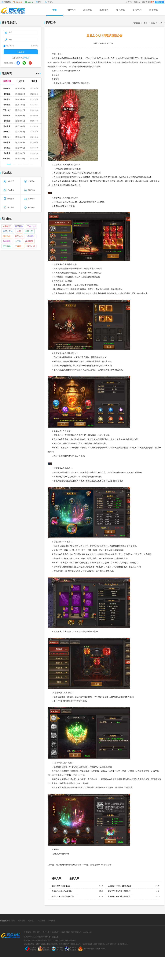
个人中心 (9, 190)
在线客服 (29, 207)
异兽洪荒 (29, 241)
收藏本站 (137, 2)
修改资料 (9, 207)
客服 (39, 2)
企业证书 (55, 937)
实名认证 (29, 198)
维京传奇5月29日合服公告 (61, 886)
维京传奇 (7, 236)
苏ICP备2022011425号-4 (42, 937)
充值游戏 (29, 181)
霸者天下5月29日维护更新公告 (119, 891)
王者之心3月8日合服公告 (100, 865)
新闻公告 (104, 10)
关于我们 (27, 932)
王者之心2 (31, 226)
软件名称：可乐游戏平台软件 (35, 940)
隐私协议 (55, 932)
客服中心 (153, 10)
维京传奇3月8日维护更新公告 (68, 865)
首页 (54, 10)
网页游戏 (6, 2)
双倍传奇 (41, 921)
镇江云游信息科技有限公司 (66, 940)
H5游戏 (29, 2)
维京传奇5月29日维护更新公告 (63, 896)
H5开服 (34, 81)
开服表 (148, 2)
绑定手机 (9, 198)
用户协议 (46, 932)
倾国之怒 (29, 231)
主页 (145, 23)
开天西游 (7, 246)
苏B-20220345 (29, 937)
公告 (161, 23)
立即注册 (25, 58)
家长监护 (36, 932)
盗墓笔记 (7, 226)
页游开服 (7, 81)
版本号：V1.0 (51, 940)
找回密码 (29, 190)
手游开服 (21, 81)
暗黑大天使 (8, 231)
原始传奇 (51, 921)
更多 (37, 73)
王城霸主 (19, 246)
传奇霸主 (31, 236)
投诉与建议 (65, 932)
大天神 (18, 241)
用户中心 (71, 10)
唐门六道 (19, 236)
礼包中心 (120, 10)
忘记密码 (34, 46)
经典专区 (129, 2)
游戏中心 (87, 10)
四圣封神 (19, 226)
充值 (143, 2)
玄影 (19, 231)
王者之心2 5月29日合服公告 (62, 891)
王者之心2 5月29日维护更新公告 (119, 886)
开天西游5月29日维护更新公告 (119, 896)
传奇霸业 (7, 241)
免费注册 (9, 181)
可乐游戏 (11, 921)
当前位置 (136, 23)
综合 (153, 23)
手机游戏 (17, 2)
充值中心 (137, 10)
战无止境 (31, 246)
